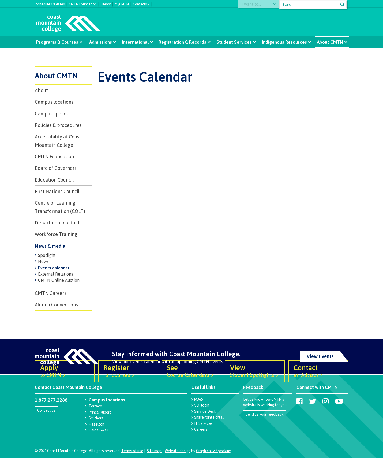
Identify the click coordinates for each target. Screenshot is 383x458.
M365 (198, 399)
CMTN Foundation (83, 3)
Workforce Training (56, 234)
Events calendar (53, 268)
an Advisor (318, 370)
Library (106, 3)
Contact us (46, 410)
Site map (154, 450)
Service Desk (205, 411)
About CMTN (330, 42)
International (135, 42)
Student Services (233, 42)
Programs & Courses (58, 42)
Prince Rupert (100, 412)
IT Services (203, 423)
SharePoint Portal (209, 417)
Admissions (100, 42)
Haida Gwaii (98, 430)
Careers (201, 429)
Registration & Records (182, 42)
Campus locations (54, 102)
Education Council (54, 180)
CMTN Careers (50, 293)
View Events (320, 356)
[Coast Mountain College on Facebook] (299, 401)
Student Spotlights (254, 370)
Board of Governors (56, 168)
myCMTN (122, 3)
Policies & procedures (58, 125)
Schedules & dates (50, 3)
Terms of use (132, 450)
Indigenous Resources (284, 42)
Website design (177, 450)
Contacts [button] (140, 3)
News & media (50, 246)
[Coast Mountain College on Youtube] (339, 401)
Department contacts (58, 223)
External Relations (55, 274)
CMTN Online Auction (59, 280)
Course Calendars (191, 370)
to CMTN (64, 370)
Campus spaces (52, 114)
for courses (128, 370)
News (43, 261)
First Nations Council (57, 191)
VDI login (201, 405)
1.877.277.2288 (51, 400)
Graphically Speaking (213, 450)
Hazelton (96, 424)
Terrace (95, 406)
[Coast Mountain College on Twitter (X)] (312, 401)
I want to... (253, 4)
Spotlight (47, 255)
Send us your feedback (265, 414)
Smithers (96, 418)
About (41, 90)
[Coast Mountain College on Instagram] (325, 401)
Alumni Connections (56, 304)
